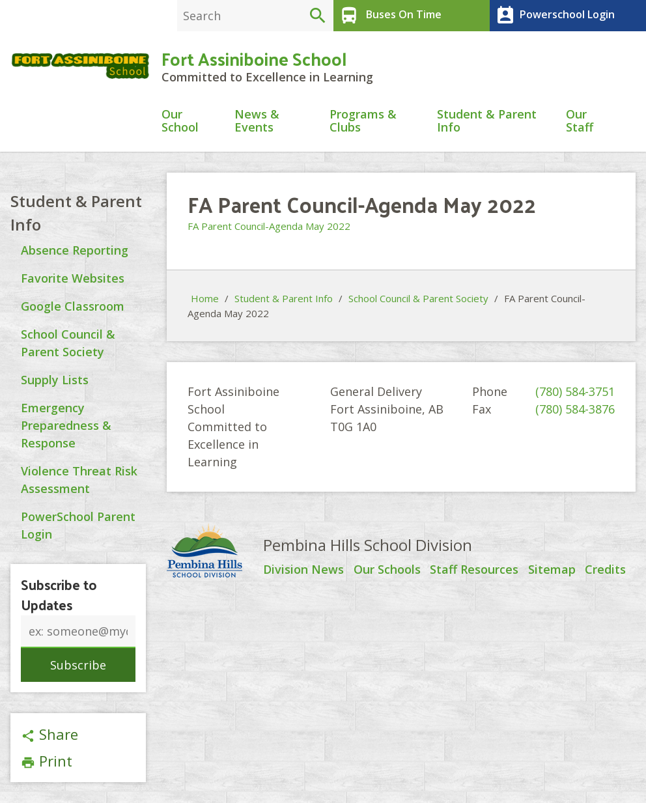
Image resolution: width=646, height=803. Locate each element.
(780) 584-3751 (575, 392)
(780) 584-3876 (575, 409)
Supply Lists (55, 379)
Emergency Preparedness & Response (66, 425)
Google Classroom (72, 306)
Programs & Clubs (363, 121)
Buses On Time (389, 15)
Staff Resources (474, 570)
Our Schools (387, 570)
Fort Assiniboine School (254, 58)
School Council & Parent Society (418, 298)
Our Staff (579, 121)
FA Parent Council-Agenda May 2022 (269, 225)
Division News (303, 570)
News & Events (256, 121)
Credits (605, 570)
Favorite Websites (72, 278)
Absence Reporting (74, 250)
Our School (180, 121)
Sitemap (552, 570)
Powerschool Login (554, 15)
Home (205, 298)
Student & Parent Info (487, 121)
